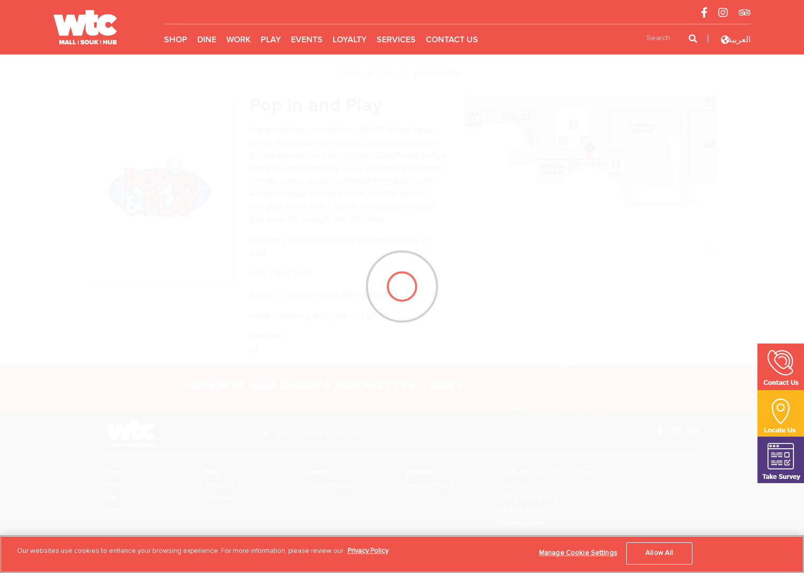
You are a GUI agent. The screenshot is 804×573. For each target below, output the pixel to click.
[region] (402, 554)
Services (396, 39)
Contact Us (452, 39)
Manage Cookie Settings (578, 553)
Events (307, 39)
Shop (175, 39)
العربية (739, 39)
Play (271, 39)
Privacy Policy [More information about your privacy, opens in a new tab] (368, 551)
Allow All (659, 553)
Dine (206, 39)
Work (238, 39)
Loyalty (350, 39)
